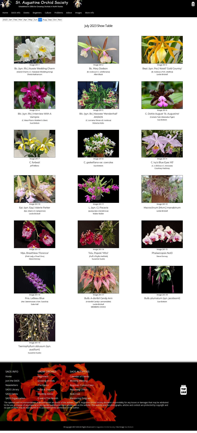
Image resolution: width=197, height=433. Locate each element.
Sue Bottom (129, 427)
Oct (55, 19)
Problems (58, 12)
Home (5, 12)
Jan (10, 19)
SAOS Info (15, 12)
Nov (60, 19)
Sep (50, 19)
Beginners (37, 12)
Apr (25, 19)
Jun (35, 19)
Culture (48, 12)
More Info (89, 12)
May (30, 19)
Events (26, 12)
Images (78, 12)
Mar (20, 19)
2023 (5, 19)
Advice (69, 12)
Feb (15, 19)
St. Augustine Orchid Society (104, 427)
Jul (40, 19)
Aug (45, 19)
